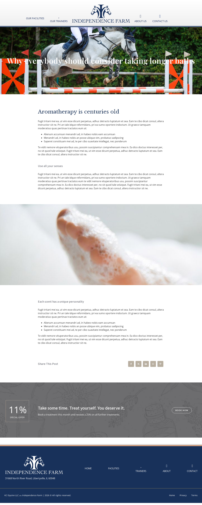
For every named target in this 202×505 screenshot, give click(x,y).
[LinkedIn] (146, 364)
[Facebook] (131, 364)
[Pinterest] (160, 364)
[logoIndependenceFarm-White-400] (34, 456)
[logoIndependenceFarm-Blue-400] (101, 5)
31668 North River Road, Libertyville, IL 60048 (30, 478)
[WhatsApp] (153, 364)
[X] (138, 364)
